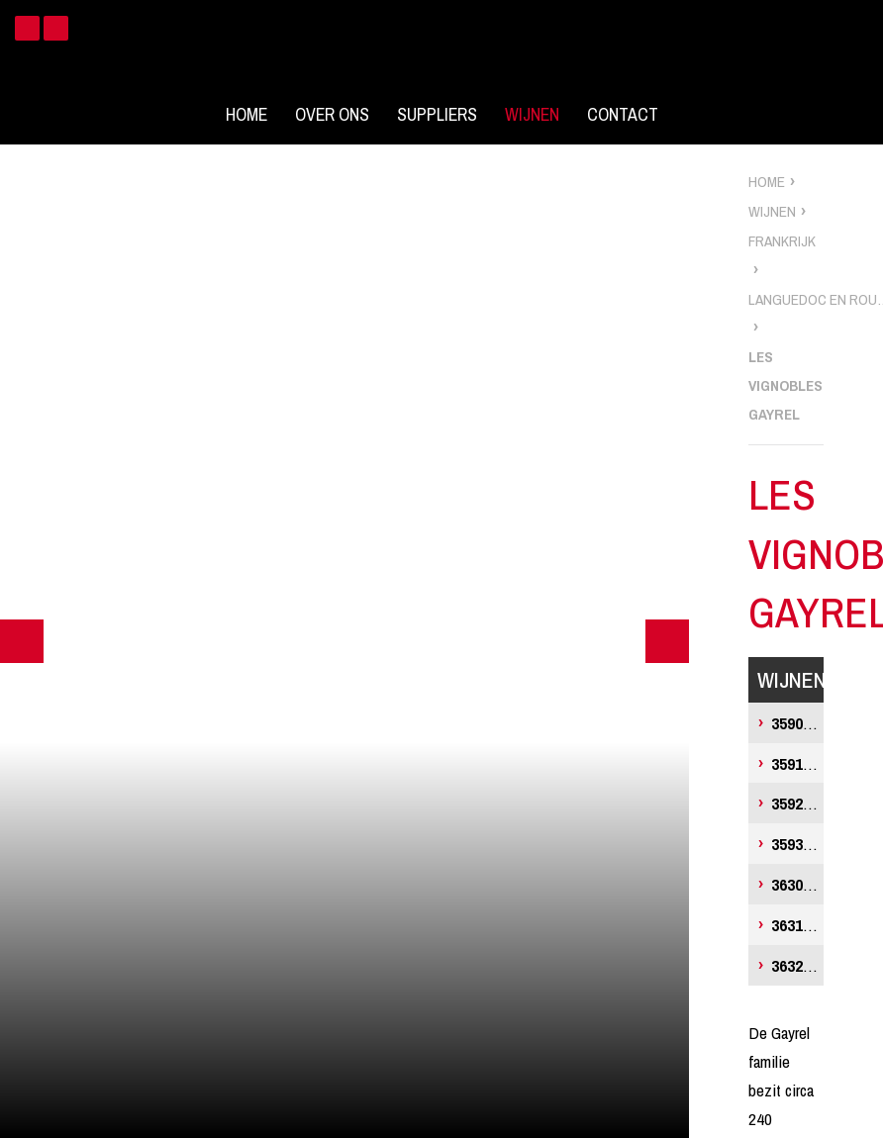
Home (246, 115)
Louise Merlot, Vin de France (797, 843)
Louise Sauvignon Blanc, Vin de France (797, 722)
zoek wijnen (864, 576)
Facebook (27, 28)
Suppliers (437, 115)
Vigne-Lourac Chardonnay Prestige (797, 924)
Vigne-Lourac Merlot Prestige (797, 965)
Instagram (56, 28)
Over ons (332, 115)
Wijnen (532, 115)
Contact (622, 115)
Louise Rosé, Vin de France (797, 803)
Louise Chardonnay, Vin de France (797, 763)
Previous (22, 641)
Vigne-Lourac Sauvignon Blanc (797, 884)
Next (667, 641)
